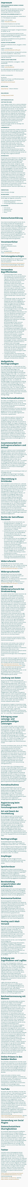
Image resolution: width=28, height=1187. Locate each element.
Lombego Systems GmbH (7, 95)
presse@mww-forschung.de (8, 82)
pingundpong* (4, 88)
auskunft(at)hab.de (9, 67)
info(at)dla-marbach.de (10, 21)
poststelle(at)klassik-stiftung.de (12, 50)
